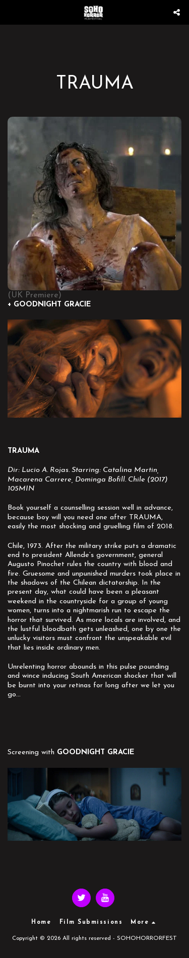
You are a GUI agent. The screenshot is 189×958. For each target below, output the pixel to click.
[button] (11, 12)
